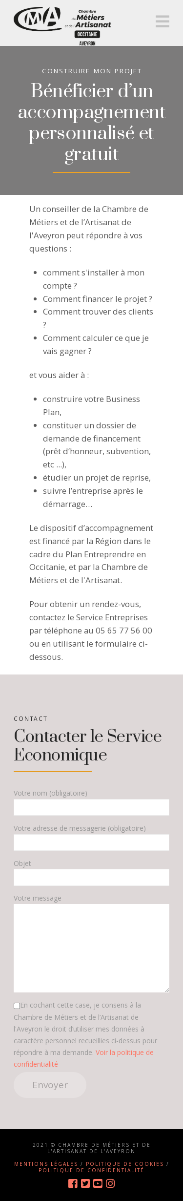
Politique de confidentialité (91, 1170)
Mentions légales (46, 1163)
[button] (162, 21)
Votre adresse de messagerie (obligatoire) (91, 835)
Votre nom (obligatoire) (91, 800)
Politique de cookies (125, 1163)
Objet (91, 871)
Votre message (91, 903)
